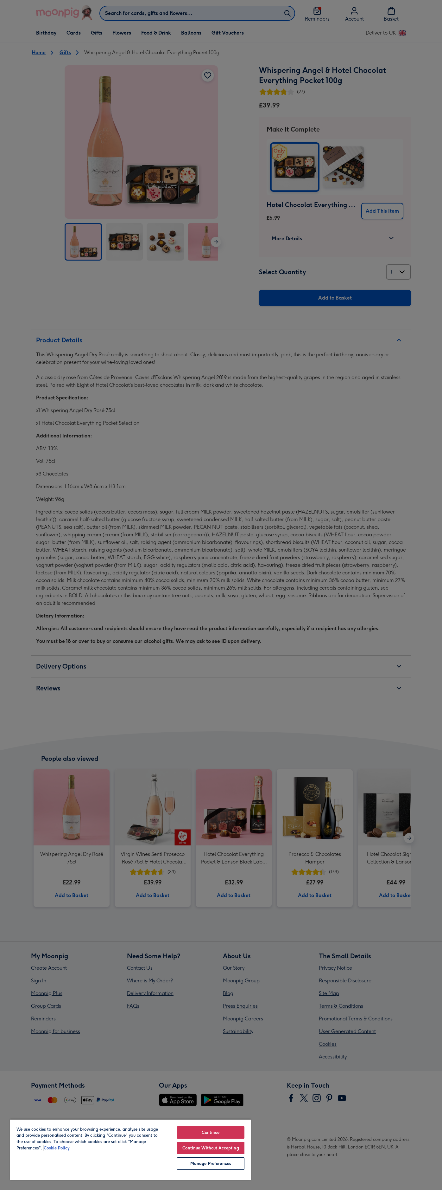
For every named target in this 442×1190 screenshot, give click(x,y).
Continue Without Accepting (210, 1148)
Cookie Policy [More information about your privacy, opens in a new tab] (57, 1148)
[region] (130, 1149)
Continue (210, 1132)
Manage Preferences (210, 1163)
